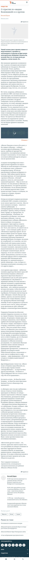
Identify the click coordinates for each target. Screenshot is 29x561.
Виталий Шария (5, 15)
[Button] (24, 22)
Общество (4, 6)
